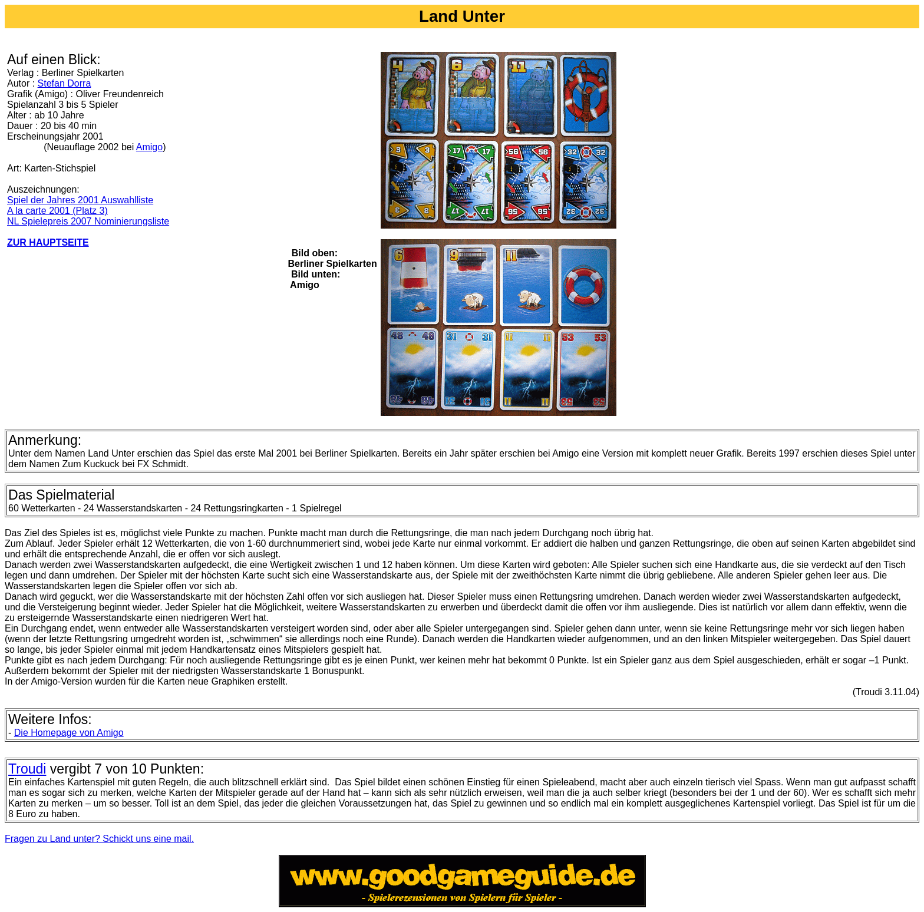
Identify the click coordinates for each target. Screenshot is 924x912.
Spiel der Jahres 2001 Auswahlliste (80, 200)
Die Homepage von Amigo (69, 733)
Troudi (27, 768)
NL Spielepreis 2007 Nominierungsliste (88, 221)
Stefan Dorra (64, 83)
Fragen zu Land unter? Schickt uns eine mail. (99, 839)
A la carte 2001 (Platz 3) (57, 211)
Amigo (149, 147)
